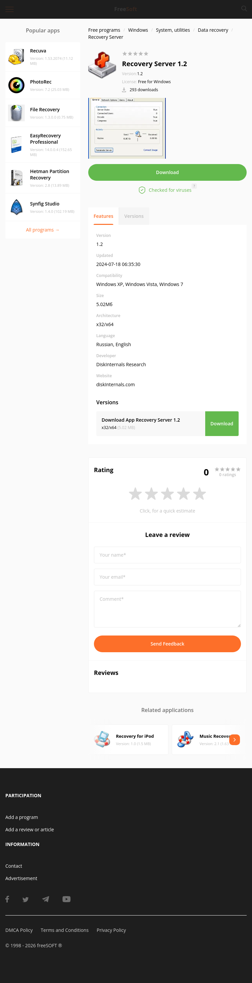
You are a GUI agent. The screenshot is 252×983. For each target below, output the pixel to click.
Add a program (21, 817)
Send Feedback (167, 644)
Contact (13, 866)
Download (167, 172)
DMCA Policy (19, 930)
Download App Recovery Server (141, 420)
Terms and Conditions (65, 930)
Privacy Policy (111, 930)
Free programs (104, 30)
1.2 (132, 74)
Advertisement (21, 878)
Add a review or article (29, 829)
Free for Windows (154, 82)
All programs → (43, 230)
